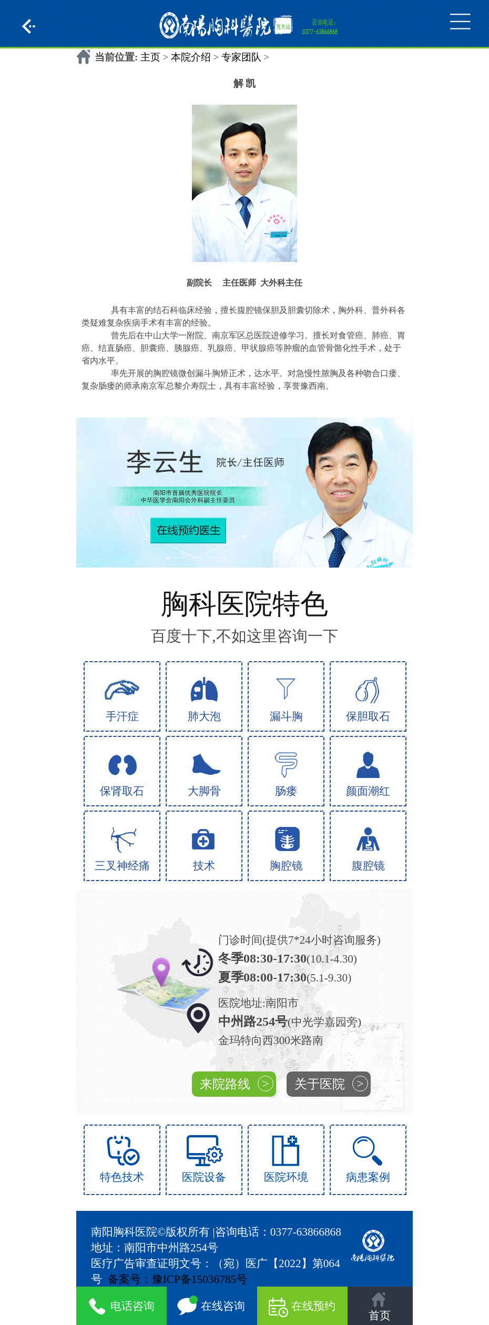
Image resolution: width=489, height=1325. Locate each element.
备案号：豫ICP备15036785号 (178, 1279)
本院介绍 (191, 57)
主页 (150, 57)
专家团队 (241, 57)
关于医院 (331, 1083)
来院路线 (236, 1083)
